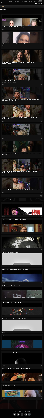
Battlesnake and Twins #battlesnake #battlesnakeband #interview (19, 136)
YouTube (4, 9)
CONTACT (16, 1)
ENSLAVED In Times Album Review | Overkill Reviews (14, 219)
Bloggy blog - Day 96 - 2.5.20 (8, 385)
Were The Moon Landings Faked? (10, 252)
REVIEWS (11, 1)
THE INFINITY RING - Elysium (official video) (12, 352)
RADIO (34, 1)
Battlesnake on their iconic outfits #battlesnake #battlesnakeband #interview (22, 190)
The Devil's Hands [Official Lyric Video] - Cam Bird (13, 285)
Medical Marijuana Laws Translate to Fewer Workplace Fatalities (17, 318)
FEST (42, 3)
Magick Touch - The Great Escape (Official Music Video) (15, 269)
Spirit (3, 335)
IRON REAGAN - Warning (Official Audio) (11, 302)
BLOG (30, 1)
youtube (4, 6)
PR (20, 1)
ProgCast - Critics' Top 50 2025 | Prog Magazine (14, 26)
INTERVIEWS (25, 1)
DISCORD (37, 3)
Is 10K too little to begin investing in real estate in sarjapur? (16, 368)
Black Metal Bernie (6, 236)
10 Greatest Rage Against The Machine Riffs (12, 203)
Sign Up (40, 1)
